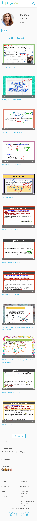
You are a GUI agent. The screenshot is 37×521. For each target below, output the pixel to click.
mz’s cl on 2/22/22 (8, 67)
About (3, 481)
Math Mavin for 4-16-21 (10, 295)
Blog (21, 496)
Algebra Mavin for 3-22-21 (11, 392)
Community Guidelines (24, 492)
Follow (4, 30)
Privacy (4, 496)
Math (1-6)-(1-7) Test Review (12, 132)
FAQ (3, 491)
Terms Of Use (24, 486)
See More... (19, 436)
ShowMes (8, 38)
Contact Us (5, 486)
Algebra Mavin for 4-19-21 (11, 230)
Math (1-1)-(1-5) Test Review (12, 165)
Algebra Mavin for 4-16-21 (11, 262)
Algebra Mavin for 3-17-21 (11, 425)
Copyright (23, 481)
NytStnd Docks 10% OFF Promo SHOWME (27, 502)
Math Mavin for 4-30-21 (10, 197)
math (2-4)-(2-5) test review (11, 100)
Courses (20, 38)
